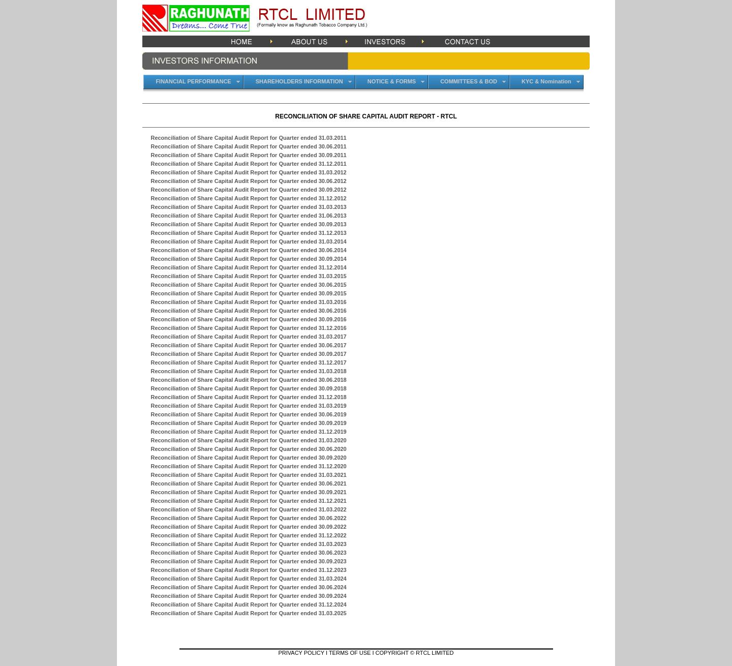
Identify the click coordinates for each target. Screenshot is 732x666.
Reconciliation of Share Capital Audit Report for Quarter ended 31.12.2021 (248, 501)
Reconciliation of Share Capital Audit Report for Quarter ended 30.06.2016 (248, 311)
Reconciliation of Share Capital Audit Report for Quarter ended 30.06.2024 (248, 587)
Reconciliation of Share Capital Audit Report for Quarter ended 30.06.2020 (248, 449)
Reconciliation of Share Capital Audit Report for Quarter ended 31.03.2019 (248, 406)
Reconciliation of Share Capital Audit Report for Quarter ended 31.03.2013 (248, 207)
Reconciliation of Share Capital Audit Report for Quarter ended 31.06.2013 (248, 216)
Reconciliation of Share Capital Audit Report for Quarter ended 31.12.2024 (248, 604)
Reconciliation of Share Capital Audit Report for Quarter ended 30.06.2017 (248, 345)
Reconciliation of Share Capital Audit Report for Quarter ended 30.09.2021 (248, 492)
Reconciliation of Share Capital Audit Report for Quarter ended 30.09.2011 (248, 155)
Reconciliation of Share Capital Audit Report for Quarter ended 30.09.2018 (248, 388)
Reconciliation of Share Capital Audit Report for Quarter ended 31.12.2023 (248, 570)
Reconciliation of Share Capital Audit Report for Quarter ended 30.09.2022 (248, 527)
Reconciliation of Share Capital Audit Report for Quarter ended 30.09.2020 (248, 458)
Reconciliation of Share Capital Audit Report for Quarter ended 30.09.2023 (248, 561)
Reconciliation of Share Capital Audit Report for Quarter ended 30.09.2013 (248, 224)
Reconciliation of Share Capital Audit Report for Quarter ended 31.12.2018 (248, 397)
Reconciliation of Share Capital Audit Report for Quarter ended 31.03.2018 (248, 371)
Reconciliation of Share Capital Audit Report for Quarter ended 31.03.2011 (248, 138)
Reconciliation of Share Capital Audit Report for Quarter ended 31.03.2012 (248, 172)
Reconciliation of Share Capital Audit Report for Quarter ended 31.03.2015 (248, 276)
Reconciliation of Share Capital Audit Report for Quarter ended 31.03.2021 (248, 475)
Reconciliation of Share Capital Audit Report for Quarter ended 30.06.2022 (248, 518)
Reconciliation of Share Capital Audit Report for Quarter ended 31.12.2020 (248, 466)
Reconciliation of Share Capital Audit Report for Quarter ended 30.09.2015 (248, 293)
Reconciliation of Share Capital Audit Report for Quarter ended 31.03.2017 (248, 337)
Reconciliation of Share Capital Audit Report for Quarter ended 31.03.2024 (248, 579)
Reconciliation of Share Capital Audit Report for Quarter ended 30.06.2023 (248, 553)
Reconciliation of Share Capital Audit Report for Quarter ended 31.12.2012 (248, 198)
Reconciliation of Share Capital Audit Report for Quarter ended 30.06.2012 (248, 181)
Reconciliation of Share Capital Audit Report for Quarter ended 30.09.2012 (248, 190)
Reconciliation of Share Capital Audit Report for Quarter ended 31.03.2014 (248, 241)
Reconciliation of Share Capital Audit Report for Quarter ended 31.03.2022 (248, 509)
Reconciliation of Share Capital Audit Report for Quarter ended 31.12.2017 (248, 362)
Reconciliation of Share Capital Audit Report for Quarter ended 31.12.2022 (248, 535)
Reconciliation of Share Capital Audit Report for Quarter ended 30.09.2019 (248, 423)
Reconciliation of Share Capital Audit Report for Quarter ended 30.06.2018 (248, 380)
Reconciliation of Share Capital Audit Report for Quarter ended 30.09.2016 (248, 319)
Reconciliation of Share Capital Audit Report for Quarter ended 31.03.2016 (248, 302)
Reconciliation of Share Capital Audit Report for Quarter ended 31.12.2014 (248, 267)
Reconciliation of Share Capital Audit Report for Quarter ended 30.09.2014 (248, 259)
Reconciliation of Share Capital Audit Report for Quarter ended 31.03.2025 (248, 613)
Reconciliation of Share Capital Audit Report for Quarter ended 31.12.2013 (248, 233)
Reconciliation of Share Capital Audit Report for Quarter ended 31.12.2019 (248, 432)
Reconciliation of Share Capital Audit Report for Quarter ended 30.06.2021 (248, 483)
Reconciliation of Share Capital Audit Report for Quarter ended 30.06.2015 (248, 285)
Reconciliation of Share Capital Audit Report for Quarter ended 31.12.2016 (248, 328)
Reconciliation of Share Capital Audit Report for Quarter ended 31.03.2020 (248, 440)
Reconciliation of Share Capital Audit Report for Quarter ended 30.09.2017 (248, 354)
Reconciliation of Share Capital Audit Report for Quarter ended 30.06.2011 (248, 146)
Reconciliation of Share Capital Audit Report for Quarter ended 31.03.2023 (248, 544)
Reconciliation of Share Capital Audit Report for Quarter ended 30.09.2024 (248, 596)
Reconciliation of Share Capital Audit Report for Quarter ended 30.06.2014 (248, 250)
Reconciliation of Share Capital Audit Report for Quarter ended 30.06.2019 (248, 414)
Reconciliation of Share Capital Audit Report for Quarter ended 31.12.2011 (248, 164)
